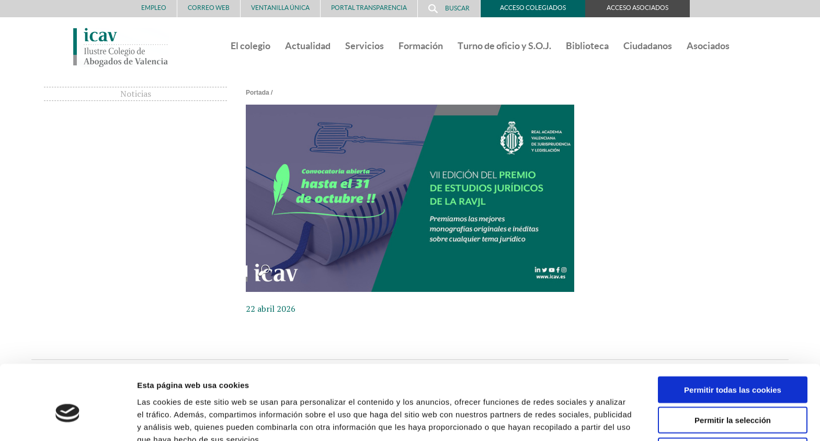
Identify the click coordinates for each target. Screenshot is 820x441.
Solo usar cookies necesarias (733, 397)
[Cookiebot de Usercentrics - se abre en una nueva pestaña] (67, 420)
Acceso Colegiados (533, 7)
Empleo (153, 7)
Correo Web (209, 7)
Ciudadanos (647, 45)
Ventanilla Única (280, 7)
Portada (257, 92)
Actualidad (308, 45)
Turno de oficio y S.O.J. (504, 45)
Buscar (449, 8)
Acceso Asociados (637, 7)
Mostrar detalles (562, 420)
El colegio (250, 45)
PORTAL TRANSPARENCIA (369, 7)
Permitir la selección (732, 367)
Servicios (364, 45)
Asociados (708, 45)
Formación (420, 45)
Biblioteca (587, 45)
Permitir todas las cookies (732, 336)
